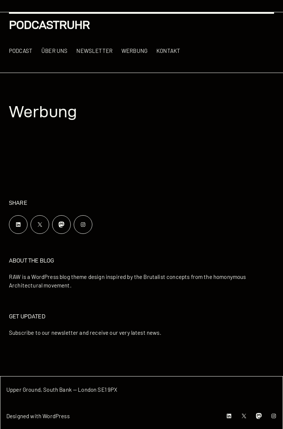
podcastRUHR (49, 25)
